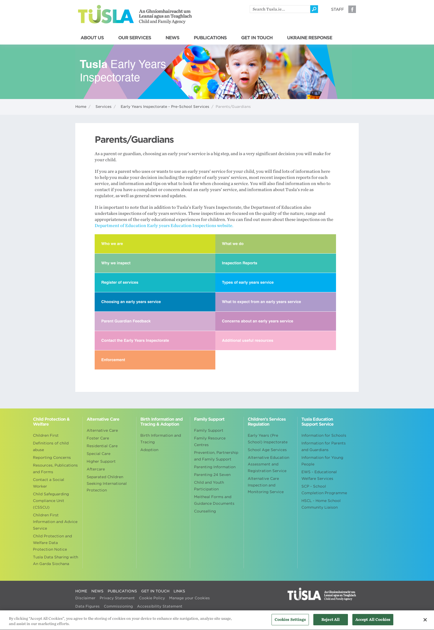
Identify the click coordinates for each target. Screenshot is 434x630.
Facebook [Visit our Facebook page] (352, 9)
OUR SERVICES (134, 37)
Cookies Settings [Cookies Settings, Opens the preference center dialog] (290, 623)
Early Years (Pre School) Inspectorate (268, 438)
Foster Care (98, 438)
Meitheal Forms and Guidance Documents (214, 500)
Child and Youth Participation (209, 485)
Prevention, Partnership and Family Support (216, 456)
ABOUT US (92, 37)
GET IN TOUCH (257, 37)
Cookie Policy (152, 598)
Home (80, 107)
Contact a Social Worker (48, 483)
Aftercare (96, 469)
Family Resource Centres (210, 441)
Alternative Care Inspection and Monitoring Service (266, 485)
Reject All (330, 623)
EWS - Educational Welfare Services (319, 475)
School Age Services (267, 450)
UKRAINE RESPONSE (309, 37)
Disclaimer (85, 598)
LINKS (179, 591)
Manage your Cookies (189, 598)
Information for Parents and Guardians (323, 446)
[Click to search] (314, 9)
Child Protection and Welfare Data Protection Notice (52, 542)
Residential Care (102, 446)
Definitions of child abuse (51, 446)
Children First (46, 435)
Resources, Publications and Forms (55, 468)
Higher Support (101, 461)
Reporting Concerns (52, 457)
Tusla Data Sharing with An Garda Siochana (55, 560)
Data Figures (87, 606)
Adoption (149, 450)
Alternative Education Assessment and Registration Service (268, 464)
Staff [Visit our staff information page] (337, 9)
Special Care (98, 454)
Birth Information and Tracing (160, 438)
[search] (280, 9)
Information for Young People (322, 460)
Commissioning (118, 606)
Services (103, 107)
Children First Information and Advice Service (55, 521)
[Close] (425, 623)
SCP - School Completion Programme (324, 489)
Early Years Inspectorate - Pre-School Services (165, 107)
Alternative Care (102, 430)
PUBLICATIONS (210, 37)
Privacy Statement (117, 598)
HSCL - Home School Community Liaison (321, 504)
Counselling (205, 511)
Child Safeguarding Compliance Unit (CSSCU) (51, 500)
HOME (81, 591)
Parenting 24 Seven (212, 475)
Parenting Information (215, 467)
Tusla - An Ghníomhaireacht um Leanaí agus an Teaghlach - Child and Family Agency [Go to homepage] (135, 14)
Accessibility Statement (159, 606)
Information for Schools (323, 435)
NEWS (172, 37)
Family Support (208, 430)
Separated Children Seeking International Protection (107, 483)
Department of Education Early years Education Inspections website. (164, 225)
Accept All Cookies (372, 623)
